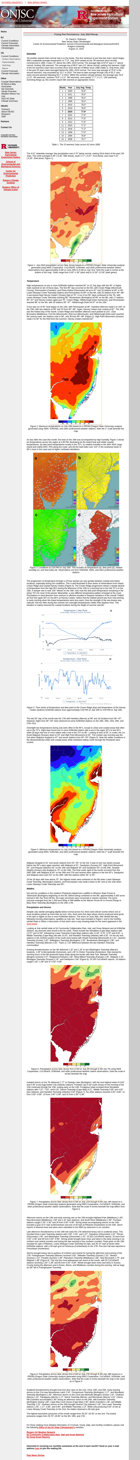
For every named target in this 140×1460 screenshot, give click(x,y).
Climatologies (7, 48)
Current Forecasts (9, 43)
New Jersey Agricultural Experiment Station (10, 155)
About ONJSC (7, 111)
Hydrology (6, 65)
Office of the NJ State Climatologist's (57, 1427)
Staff (3, 116)
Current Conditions (10, 41)
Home (4, 31)
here (37, 1448)
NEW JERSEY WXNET (37, 2)
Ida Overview (7, 89)
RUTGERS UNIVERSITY (12, 2)
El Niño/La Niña (8, 84)
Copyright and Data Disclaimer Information (9, 136)
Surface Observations (11, 59)
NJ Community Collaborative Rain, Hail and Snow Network (55, 1434)
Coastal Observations (11, 82)
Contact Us (6, 127)
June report (32, 924)
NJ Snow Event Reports (38, 1437)
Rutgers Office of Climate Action (10, 188)
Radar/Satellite (8, 62)
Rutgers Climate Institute (11, 181)
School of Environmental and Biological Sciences (10, 164)
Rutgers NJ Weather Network (41, 1432)
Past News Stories (36, 1455)
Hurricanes (6, 86)
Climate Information (10, 45)
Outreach (5, 109)
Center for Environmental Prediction (11, 173)
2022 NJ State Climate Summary (9, 99)
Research (5, 114)
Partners (5, 121)
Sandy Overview (8, 91)
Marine (5, 68)
